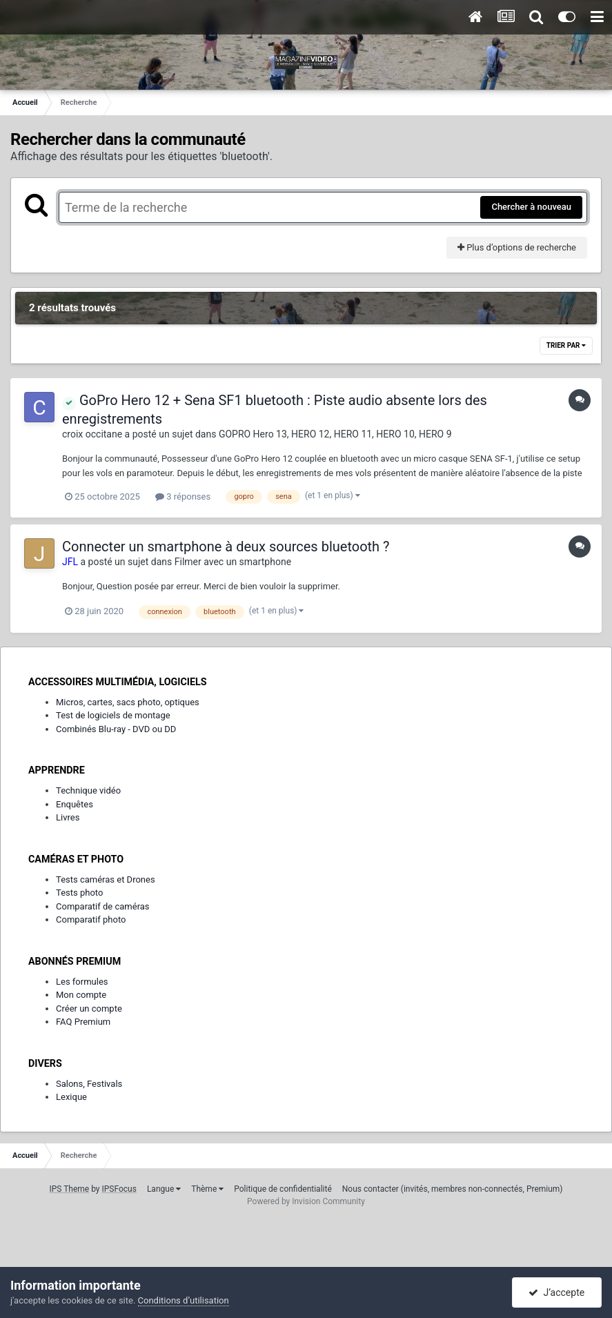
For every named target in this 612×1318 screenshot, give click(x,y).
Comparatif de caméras (103, 906)
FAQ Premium (83, 1021)
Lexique (71, 1097)
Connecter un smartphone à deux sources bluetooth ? (226, 546)
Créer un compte (89, 1008)
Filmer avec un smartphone (233, 561)
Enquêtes (74, 804)
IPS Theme (69, 1189)
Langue (164, 1189)
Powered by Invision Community (306, 1201)
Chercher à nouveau (531, 206)
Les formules (82, 981)
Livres (67, 817)
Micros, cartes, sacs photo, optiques (127, 702)
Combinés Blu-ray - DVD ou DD (116, 729)
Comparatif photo (91, 919)
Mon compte (81, 995)
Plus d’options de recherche (516, 247)
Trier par (566, 345)
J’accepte (556, 1292)
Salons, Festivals (89, 1084)
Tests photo (79, 892)
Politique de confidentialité (283, 1189)
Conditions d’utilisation (183, 1300)
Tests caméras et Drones (105, 879)
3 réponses (182, 496)
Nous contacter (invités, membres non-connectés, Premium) (452, 1189)
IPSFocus (119, 1189)
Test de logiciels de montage (113, 715)
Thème (207, 1189)
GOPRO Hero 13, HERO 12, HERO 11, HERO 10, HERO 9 (335, 434)
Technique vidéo (88, 790)
